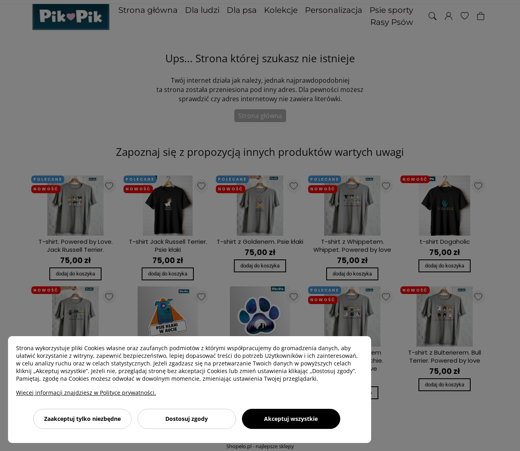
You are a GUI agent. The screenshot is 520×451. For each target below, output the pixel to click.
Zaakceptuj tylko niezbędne (82, 418)
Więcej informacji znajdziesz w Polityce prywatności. (86, 392)
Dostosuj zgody (186, 418)
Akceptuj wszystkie (291, 418)
